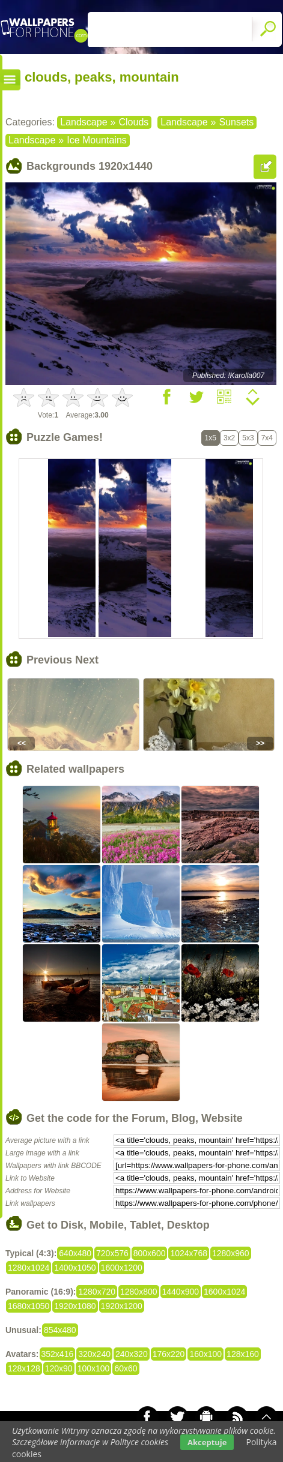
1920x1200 (121, 1306)
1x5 (210, 438)
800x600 (149, 1253)
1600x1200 (121, 1267)
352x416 (57, 1354)
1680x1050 (28, 1306)
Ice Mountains (97, 140)
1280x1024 (28, 1267)
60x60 (125, 1368)
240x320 (131, 1354)
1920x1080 (75, 1306)
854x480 (60, 1330)
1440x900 (180, 1291)
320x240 (94, 1354)
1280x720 (96, 1291)
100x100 (94, 1368)
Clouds (133, 122)
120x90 (59, 1368)
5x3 (248, 438)
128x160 (243, 1354)
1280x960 (230, 1253)
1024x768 (188, 1253)
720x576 (112, 1253)
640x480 (75, 1253)
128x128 (24, 1368)
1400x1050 (75, 1267)
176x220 (169, 1354)
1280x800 (138, 1291)
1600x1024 (224, 1291)
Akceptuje (207, 1442)
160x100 (205, 1354)
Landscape (83, 122)
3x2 (229, 438)
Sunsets (236, 122)
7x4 (267, 438)
